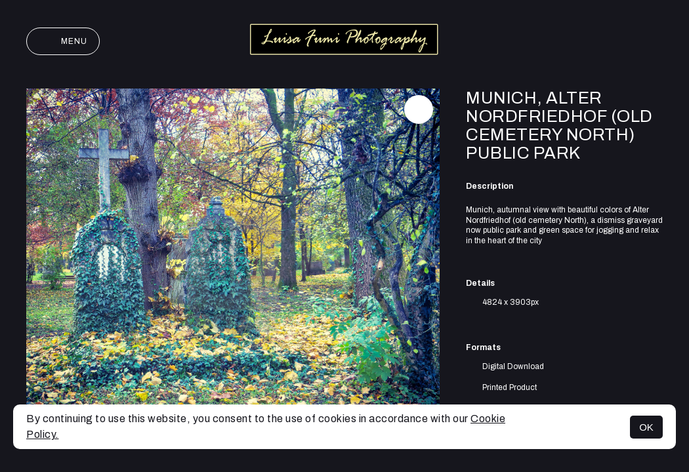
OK (646, 427)
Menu (63, 41)
